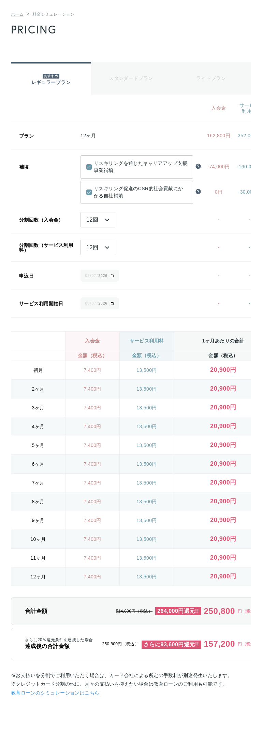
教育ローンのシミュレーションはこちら (55, 693)
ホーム (17, 14)
